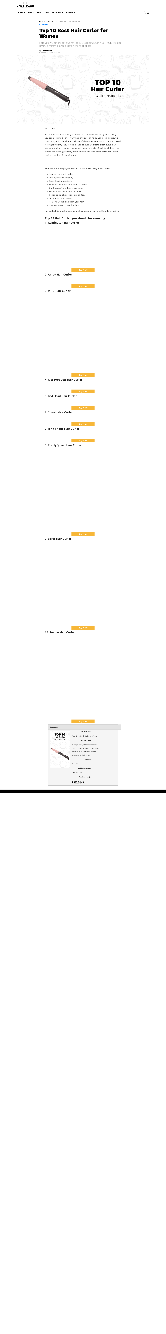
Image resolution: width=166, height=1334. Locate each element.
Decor (38, 12)
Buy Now (82, 347)
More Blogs (57, 12)
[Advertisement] (83, 324)
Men (30, 12)
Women (21, 12)
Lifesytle (70, 12)
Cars (47, 12)
